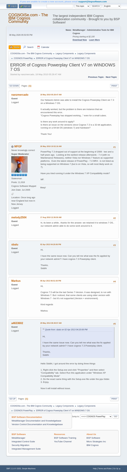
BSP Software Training (65, 438)
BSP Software (93, 438)
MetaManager (18, 438)
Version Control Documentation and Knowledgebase (37, 424)
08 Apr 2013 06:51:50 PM (50, 281)
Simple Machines (29, 469)
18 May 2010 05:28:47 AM (50, 95)
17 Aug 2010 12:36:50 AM (50, 217)
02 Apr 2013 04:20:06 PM (50, 244)
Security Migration (20, 445)
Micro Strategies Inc (96, 441)
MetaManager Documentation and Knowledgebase (36, 420)
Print (114, 86)
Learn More (94, 40)
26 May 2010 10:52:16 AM (50, 146)
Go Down (14, 86)
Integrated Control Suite (23, 441)
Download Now (80, 40)
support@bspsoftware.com (92, 1)
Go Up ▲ (117, 469)
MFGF (18, 146)
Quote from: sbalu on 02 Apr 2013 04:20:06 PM (66, 329)
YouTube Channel (63, 441)
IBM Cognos (92, 445)
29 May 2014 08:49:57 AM (50, 323)
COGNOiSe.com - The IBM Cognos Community (28, 18)
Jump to (75, 416)
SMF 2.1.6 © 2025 (13, 469)
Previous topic (96, 77)
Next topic (111, 77)
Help (95, 469)
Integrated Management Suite (26, 449)
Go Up (12, 399)
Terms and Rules (105, 469)
